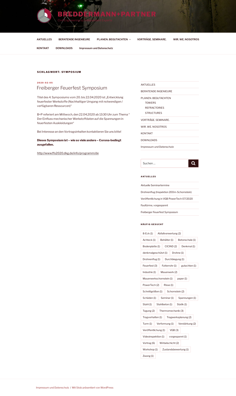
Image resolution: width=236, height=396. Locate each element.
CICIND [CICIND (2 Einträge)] (171, 246)
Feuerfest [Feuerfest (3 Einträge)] (150, 265)
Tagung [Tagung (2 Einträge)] (149, 310)
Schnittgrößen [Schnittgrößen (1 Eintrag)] (152, 291)
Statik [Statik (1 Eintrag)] (182, 304)
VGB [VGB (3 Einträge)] (174, 330)
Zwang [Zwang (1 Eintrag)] (148, 355)
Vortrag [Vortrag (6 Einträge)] (149, 342)
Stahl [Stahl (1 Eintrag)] (147, 304)
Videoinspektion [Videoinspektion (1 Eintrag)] (153, 336)
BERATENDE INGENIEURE (74, 39)
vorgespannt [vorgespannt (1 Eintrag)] (178, 336)
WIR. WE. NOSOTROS (186, 39)
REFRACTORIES (154, 107)
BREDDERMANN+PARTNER (107, 14)
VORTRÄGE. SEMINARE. (151, 39)
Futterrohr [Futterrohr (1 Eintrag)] (169, 265)
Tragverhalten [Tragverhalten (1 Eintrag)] (152, 317)
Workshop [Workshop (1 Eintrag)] (150, 349)
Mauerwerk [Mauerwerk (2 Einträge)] (169, 272)
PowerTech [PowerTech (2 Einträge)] (151, 284)
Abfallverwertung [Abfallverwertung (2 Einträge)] (169, 233)
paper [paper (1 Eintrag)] (182, 278)
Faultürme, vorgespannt (154, 205)
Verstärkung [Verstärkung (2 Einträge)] (187, 323)
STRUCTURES (153, 112)
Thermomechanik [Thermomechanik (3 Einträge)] (171, 310)
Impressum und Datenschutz (96, 48)
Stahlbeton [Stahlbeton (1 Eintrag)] (164, 304)
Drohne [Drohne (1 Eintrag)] (178, 252)
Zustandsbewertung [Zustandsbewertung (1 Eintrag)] (175, 349)
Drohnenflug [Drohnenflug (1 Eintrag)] (151, 259)
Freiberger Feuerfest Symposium (72, 88)
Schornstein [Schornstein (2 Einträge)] (175, 291)
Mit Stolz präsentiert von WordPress (92, 387)
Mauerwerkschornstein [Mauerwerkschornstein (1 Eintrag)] (158, 278)
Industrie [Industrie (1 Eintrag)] (149, 272)
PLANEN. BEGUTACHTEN (114, 39)
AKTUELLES (44, 39)
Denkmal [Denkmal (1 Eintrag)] (188, 246)
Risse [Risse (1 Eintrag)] (168, 284)
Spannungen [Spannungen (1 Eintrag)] (187, 297)
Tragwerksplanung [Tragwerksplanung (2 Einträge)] (179, 317)
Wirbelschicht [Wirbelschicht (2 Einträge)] (169, 342)
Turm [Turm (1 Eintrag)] (147, 323)
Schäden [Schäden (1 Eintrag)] (149, 297)
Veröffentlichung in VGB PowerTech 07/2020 (167, 198)
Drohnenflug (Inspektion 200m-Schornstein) (166, 192)
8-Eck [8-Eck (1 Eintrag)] (148, 233)
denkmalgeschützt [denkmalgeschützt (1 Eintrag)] (155, 252)
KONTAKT (43, 48)
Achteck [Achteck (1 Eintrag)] (149, 239)
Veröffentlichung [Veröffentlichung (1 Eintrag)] (154, 330)
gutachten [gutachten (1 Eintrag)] (188, 265)
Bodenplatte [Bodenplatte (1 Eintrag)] (151, 246)
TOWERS (150, 102)
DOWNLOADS (64, 48)
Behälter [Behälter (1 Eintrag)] (166, 239)
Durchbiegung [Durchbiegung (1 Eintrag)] (174, 259)
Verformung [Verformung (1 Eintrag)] (165, 323)
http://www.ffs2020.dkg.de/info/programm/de (68, 153)
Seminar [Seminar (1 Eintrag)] (167, 297)
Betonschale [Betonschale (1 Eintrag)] (187, 239)
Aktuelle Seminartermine (155, 185)
